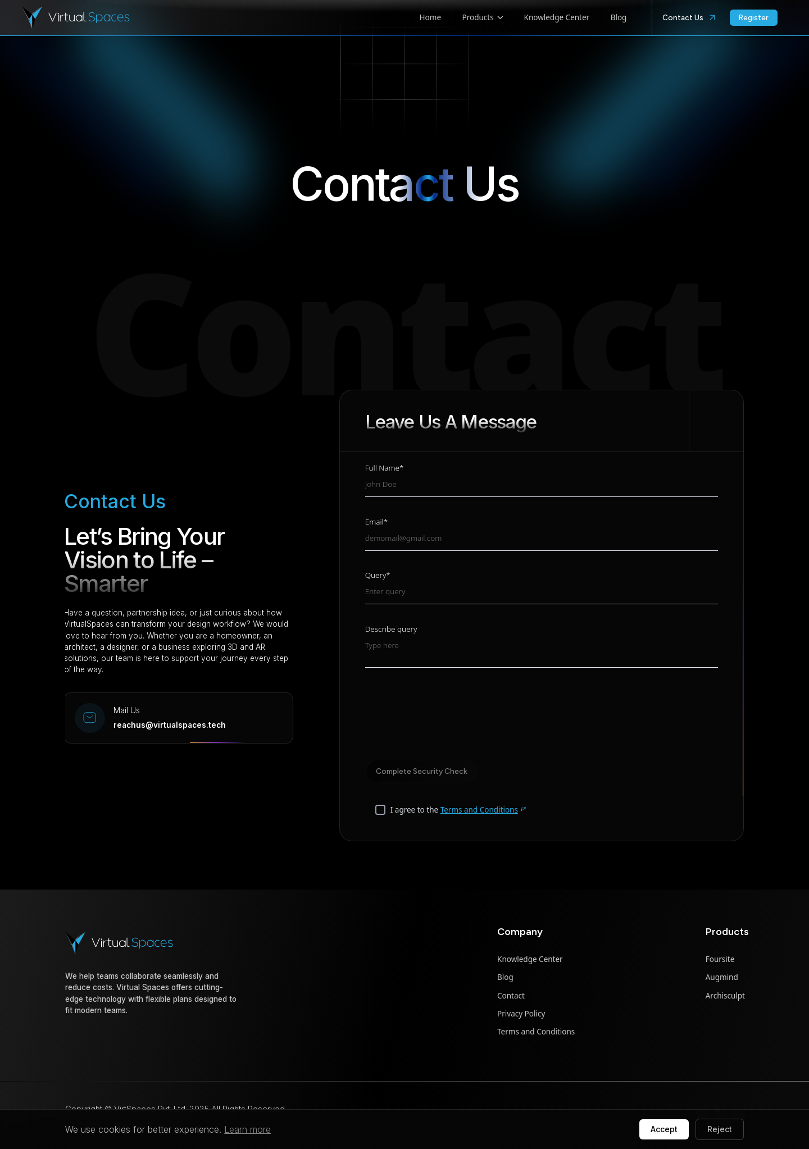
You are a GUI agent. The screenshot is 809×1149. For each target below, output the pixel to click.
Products (482, 17)
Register (754, 17)
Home (430, 17)
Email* (376, 523)
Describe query (391, 631)
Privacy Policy (521, 1014)
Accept (664, 1129)
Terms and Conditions (483, 811)
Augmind (722, 977)
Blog (619, 17)
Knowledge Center (557, 17)
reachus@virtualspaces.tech (102, 725)
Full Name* (384, 470)
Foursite (720, 959)
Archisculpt (725, 996)
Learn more (247, 1129)
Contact (511, 996)
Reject (719, 1129)
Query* (377, 577)
